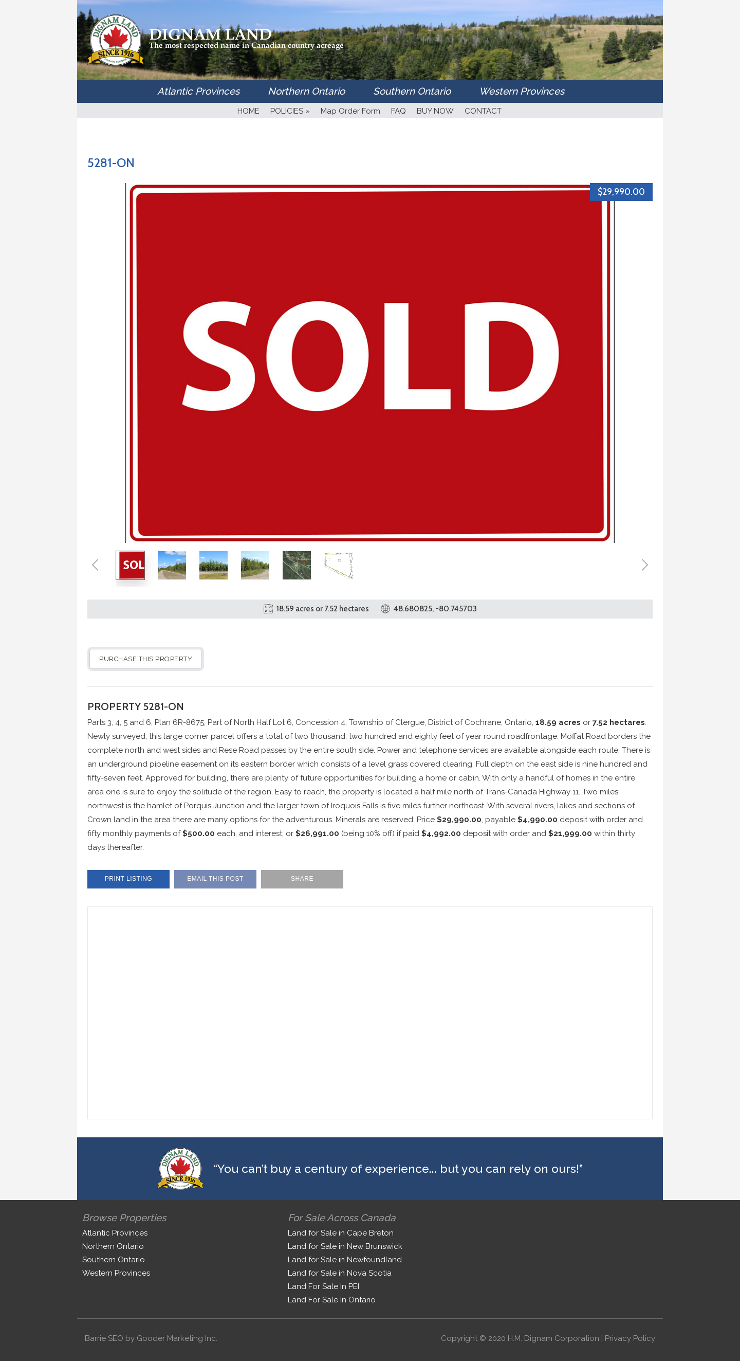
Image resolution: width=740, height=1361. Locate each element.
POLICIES (290, 111)
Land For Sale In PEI (323, 1286)
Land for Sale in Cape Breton (341, 1233)
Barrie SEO (104, 1338)
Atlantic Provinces (198, 91)
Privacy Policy (630, 1338)
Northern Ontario (306, 91)
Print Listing (128, 878)
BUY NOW (435, 111)
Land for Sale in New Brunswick (345, 1246)
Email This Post (215, 878)
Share (302, 878)
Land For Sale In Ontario (332, 1299)
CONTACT (483, 111)
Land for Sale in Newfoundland (345, 1259)
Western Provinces (521, 91)
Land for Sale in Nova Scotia (340, 1273)
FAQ (398, 111)
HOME (248, 111)
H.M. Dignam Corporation (553, 1338)
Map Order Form (350, 111)
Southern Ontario (412, 91)
